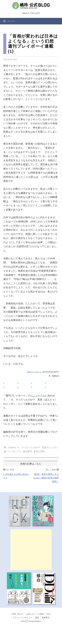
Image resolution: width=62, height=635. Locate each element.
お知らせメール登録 (35, 614)
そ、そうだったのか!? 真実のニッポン (37, 447)
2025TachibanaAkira (31, 621)
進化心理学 (39, 451)
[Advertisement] (31, 549)
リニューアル (37, 395)
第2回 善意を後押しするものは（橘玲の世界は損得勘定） (46, 478)
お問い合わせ (17, 614)
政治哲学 (27, 451)
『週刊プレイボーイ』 (34, 372)
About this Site (31, 13)
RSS (49, 614)
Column (12, 447)
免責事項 (46, 617)
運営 (37, 617)
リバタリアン (15, 451)
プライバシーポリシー (22, 617)
